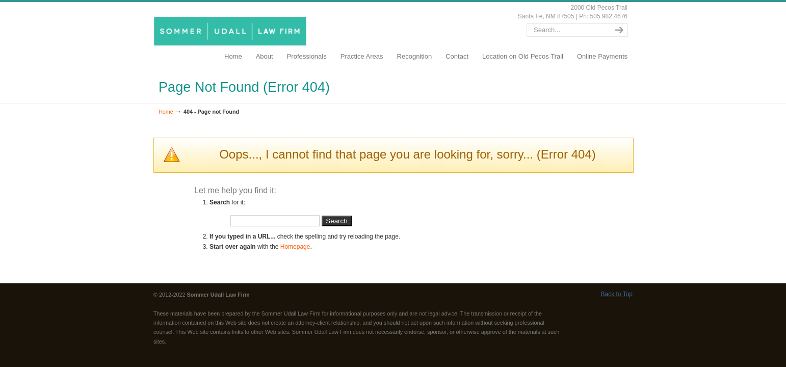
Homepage (295, 246)
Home (166, 112)
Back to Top (617, 294)
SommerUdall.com (231, 30)
